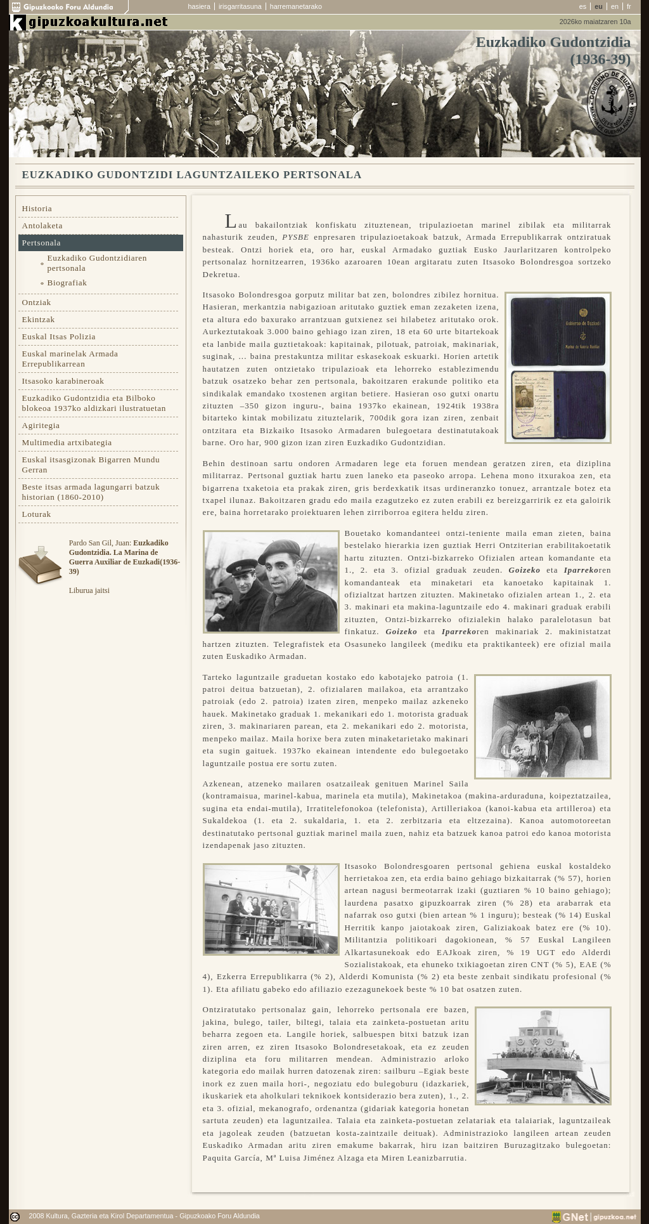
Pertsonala (41, 242)
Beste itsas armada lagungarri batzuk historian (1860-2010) (91, 492)
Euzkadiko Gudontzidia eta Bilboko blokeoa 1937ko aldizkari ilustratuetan (94, 403)
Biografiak (67, 282)
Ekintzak (38, 319)
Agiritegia (41, 425)
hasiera (199, 6)
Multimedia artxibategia (67, 442)
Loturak (36, 514)
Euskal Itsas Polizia (59, 336)
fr (629, 6)
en (615, 6)
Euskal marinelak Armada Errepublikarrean (70, 358)
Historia (37, 208)
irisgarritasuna (240, 6)
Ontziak (36, 302)
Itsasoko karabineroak (63, 381)
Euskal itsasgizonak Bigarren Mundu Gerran (91, 464)
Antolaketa (42, 225)
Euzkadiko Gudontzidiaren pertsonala (98, 263)
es (582, 6)
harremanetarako (296, 6)
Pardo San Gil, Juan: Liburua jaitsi (124, 566)
